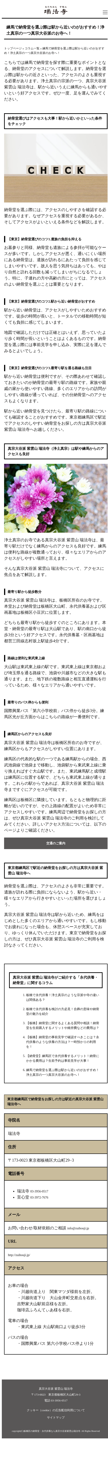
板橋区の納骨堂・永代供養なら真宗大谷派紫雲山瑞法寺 (52, 1431)
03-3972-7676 (39, 1197)
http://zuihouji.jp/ (19, 1255)
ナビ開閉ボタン (105, 12)
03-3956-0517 (39, 1191)
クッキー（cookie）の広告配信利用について (56, 1410)
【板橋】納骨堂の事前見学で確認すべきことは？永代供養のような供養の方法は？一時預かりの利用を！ (62, 1041)
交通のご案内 (55, 843)
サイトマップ (56, 1417)
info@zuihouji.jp (78, 1228)
